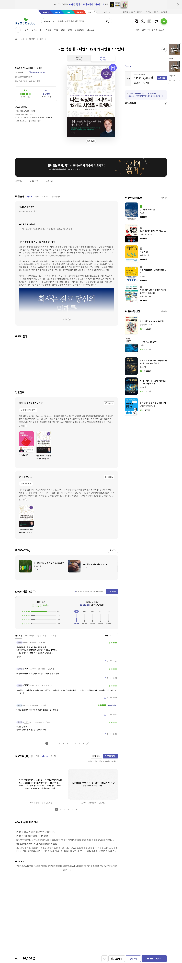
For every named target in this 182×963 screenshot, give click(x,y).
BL (41, 30)
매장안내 (156, 12)
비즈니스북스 (20, 72)
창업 (41, 39)
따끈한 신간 (146, 30)
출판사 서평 (56, 197)
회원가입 (126, 12)
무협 (56, 30)
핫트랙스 (79, 12)
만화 (63, 30)
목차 (37, 197)
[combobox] (48, 21)
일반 (27, 30)
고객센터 (164, 12)
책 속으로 (45, 197)
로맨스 (34, 30)
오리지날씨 (79, 30)
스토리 (90, 12)
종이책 (53, 756)
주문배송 (149, 12)
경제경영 (32, 39)
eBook (57, 12)
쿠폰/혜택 (172, 76)
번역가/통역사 (26, 484)
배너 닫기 (178, 4)
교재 (70, 30)
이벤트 (137, 30)
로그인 (133, 12)
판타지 (48, 30)
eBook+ (90, 30)
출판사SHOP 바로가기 (38, 72)
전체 (37, 756)
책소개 (29, 197)
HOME (16, 39)
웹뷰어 (50, 118)
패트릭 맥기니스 (21, 68)
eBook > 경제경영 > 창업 (28, 211)
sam (68, 12)
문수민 (36, 68)
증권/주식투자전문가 (28, 410)
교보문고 (46, 12)
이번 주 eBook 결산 (159, 30)
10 (83, 743)
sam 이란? (172, 80)
